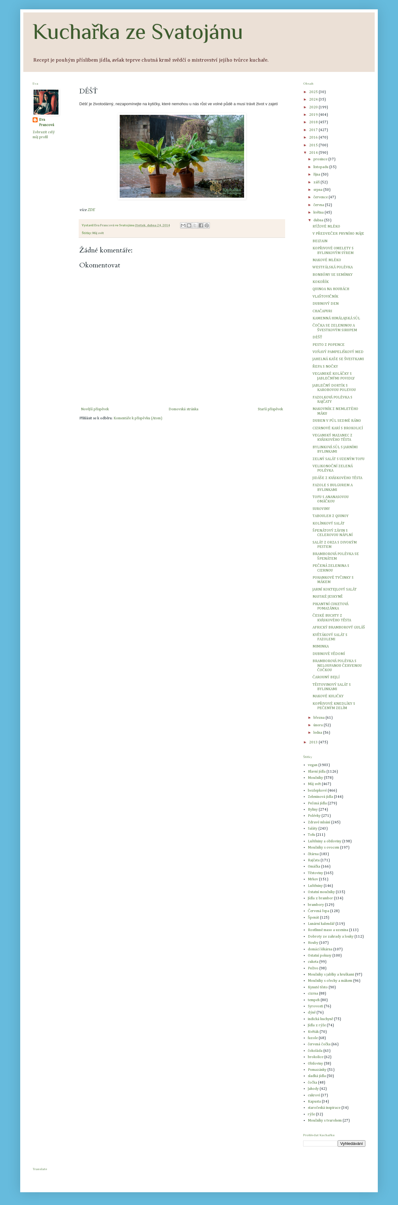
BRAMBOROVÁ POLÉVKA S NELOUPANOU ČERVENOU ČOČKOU (337, 665)
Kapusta (314, 1102)
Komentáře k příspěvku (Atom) (137, 418)
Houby (313, 943)
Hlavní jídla (317, 772)
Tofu (311, 835)
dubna (318, 220)
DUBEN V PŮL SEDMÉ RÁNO (336, 421)
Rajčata (314, 860)
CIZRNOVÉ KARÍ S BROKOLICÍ (337, 428)
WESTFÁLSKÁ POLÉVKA (332, 267)
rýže (311, 1114)
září (317, 182)
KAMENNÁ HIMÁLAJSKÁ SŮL (336, 318)
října (317, 175)
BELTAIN (319, 241)
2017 (314, 130)
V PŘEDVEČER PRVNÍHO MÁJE (338, 234)
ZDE (91, 210)
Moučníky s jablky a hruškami (331, 975)
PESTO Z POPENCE (328, 345)
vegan (312, 765)
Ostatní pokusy (319, 956)
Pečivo (313, 968)
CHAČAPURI (322, 311)
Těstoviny (315, 873)
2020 (314, 107)
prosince (320, 159)
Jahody (313, 1089)
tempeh (314, 1000)
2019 (314, 115)
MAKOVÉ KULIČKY (328, 696)
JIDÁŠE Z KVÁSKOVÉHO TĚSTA (337, 478)
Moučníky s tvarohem (325, 1121)
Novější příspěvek (95, 409)
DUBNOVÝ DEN (325, 304)
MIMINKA (320, 646)
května (319, 212)
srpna (318, 190)
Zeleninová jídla (320, 797)
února (318, 725)
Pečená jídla (317, 803)
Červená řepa (318, 911)
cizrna (313, 994)
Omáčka (314, 866)
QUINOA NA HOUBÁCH (330, 289)
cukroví (314, 1095)
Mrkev (313, 879)
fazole (313, 1038)
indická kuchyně (320, 1019)
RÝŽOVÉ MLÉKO (326, 226)
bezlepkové (317, 791)
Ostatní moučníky (321, 892)
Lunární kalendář (321, 924)
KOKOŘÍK (320, 282)
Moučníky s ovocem (323, 848)
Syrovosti (315, 1006)
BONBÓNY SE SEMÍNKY (332, 275)
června (319, 205)
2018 (314, 122)
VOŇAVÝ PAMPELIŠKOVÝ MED (337, 352)
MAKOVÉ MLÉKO (326, 260)
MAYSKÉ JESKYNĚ (327, 597)
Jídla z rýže (317, 1025)
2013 (314, 742)
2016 (314, 137)
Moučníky (315, 778)
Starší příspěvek (270, 409)
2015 (314, 145)
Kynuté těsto (318, 987)
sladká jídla (317, 1076)
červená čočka (319, 1044)
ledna (318, 733)
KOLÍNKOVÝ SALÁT (328, 523)
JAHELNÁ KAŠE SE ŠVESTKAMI (338, 359)
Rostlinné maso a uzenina (328, 930)
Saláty (312, 829)
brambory (316, 905)
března (319, 718)
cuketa (313, 962)
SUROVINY (321, 509)
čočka (312, 1083)
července (321, 197)
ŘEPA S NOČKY (325, 367)
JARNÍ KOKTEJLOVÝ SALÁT (334, 589)
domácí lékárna (320, 949)
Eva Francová (46, 122)
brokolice (315, 1057)
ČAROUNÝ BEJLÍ (326, 677)
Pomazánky (317, 1070)
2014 (314, 153)
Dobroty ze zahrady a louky (331, 937)
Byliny (313, 810)
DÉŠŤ (317, 337)
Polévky (314, 816)
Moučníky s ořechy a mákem (330, 981)
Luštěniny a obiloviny (324, 841)
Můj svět (98, 233)
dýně (312, 1012)
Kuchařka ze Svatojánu (138, 31)
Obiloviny (315, 1064)
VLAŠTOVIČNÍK (325, 297)
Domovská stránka (183, 409)
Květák (313, 1032)
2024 (314, 99)
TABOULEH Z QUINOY (330, 516)
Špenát (313, 918)
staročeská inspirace (324, 1108)
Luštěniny (315, 886)
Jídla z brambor (320, 898)
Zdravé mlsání (319, 822)
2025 (314, 92)
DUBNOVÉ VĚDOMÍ (328, 654)
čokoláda (315, 1051)
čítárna (313, 854)
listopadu (321, 167)
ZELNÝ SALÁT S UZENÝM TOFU (338, 459)
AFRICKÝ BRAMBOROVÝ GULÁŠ (338, 627)
